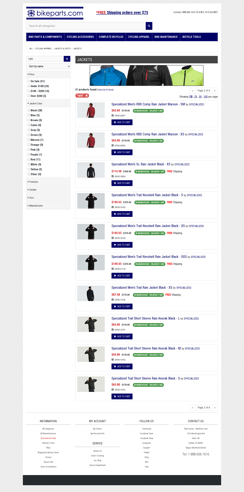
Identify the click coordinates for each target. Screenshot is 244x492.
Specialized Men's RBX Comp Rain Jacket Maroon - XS (147, 134)
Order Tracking (97, 456)
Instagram (146, 443)
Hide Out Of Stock (105, 89)
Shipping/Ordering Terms (48, 452)
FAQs (48, 448)
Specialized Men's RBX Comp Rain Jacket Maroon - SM (148, 104)
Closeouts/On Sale (48, 438)
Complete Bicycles (111, 36)
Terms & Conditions (48, 467)
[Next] (215, 91)
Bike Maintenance (166, 36)
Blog (147, 457)
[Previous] (193, 91)
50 (200, 96)
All (31, 48)
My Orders (97, 429)
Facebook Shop (146, 438)
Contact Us (97, 451)
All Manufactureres (48, 433)
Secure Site (48, 462)
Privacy (48, 457)
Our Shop (97, 460)
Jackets (77, 48)
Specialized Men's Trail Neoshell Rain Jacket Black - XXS (149, 257)
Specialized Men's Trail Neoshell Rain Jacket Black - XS (148, 226)
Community (146, 429)
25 (195, 96)
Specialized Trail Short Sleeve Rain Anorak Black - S (145, 378)
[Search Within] (45, 59)
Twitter (146, 452)
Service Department (97, 465)
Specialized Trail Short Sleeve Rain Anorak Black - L (145, 318)
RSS (146, 462)
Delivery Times (48, 443)
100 (206, 96)
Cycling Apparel (139, 36)
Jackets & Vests (62, 48)
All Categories (48, 429)
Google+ (146, 448)
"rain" (82, 95)
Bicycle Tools (191, 36)
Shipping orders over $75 (122, 12)
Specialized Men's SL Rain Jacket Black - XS (140, 164)
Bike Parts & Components (45, 36)
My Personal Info (97, 433)
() (36, 81)
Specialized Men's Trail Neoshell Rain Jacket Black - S (147, 195)
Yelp (146, 467)
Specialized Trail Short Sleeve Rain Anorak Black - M (146, 348)
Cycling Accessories (80, 36)
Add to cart (122, 122)
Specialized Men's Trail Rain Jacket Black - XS (141, 287)
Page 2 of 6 (204, 90)
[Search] (149, 26)
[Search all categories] (86, 26)
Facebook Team (146, 433)
